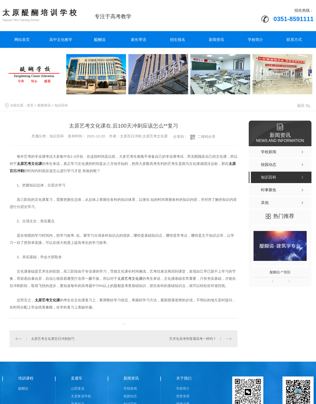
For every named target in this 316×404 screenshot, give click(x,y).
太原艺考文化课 (129, 278)
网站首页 (22, 40)
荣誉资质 (183, 396)
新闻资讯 (216, 40)
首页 (30, 105)
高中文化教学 (60, 40)
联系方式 (294, 40)
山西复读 (77, 388)
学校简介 (255, 40)
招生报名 (177, 40)
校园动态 (130, 396)
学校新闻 (130, 388)
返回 (303, 105)
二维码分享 (206, 137)
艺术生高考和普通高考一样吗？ (192, 339)
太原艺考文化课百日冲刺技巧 (52, 339)
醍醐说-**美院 (280, 272)
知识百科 (61, 105)
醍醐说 (100, 40)
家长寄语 (138, 40)
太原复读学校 (81, 396)
